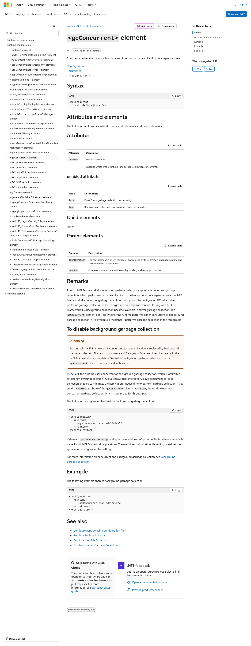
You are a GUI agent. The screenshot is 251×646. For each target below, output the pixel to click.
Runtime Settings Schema (89, 535)
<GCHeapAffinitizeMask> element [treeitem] (28, 172)
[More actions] (181, 26)
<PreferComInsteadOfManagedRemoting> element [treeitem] (32, 242)
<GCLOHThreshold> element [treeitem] (25, 182)
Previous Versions (31, 635)
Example (198, 46)
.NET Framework (93, 25)
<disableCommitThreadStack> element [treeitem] (31, 109)
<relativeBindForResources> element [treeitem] (29, 249)
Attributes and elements (207, 37)
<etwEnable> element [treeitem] (21, 138)
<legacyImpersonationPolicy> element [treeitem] (30, 211)
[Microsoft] (6, 4)
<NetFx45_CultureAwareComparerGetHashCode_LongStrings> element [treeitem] (33, 233)
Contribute (62, 635)
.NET (79, 25)
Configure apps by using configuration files (100, 530)
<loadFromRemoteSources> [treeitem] (25, 216)
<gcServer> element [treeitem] (21, 192)
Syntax (197, 32)
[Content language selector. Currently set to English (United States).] (20, 627)
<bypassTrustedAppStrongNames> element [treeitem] (33, 84)
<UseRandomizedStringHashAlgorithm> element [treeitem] (31, 281)
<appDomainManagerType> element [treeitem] (29, 69)
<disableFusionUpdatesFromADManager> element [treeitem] (32, 116)
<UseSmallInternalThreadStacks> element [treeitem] (32, 288)
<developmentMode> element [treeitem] (26, 99)
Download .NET (236, 14)
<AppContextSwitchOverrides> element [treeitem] (31, 59)
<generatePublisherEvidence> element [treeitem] (30, 197)
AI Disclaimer (11, 635)
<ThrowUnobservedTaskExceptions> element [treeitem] (34, 264)
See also (198, 50)
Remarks (198, 41)
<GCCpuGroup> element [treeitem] (23, 167)
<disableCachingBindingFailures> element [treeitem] (32, 104)
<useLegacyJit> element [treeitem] (23, 274)
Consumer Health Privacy (100, 635)
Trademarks (144, 635)
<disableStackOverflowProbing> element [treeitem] (32, 123)
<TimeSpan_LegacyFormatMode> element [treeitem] (32, 269)
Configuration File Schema (90, 540)
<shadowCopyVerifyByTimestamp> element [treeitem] (33, 254)
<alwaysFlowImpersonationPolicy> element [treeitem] (33, 54)
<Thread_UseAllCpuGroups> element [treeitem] (30, 259)
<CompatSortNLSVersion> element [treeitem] (29, 89)
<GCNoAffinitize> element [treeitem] (24, 187)
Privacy (76, 635)
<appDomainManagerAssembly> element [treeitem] (32, 64)
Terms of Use (127, 635)
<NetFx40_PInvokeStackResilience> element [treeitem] (33, 226)
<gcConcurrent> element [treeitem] (23, 157)
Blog (47, 635)
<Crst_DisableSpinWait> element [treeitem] (27, 94)
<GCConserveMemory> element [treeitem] (27, 162)
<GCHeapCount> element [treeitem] (24, 177)
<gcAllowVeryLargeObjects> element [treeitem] (30, 152)
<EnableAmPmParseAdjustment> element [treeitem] (32, 128)
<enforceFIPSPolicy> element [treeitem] (25, 133)
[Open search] (234, 5)
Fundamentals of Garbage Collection (96, 545)
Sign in (243, 4)
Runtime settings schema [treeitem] (20, 40)
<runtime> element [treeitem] (20, 49)
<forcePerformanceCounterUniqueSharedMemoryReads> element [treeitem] (34, 145)
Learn (70, 25)
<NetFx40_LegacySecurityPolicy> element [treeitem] (32, 221)
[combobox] (31, 33)
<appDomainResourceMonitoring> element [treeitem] (33, 74)
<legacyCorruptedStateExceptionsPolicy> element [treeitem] (32, 204)
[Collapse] (54, 26)
